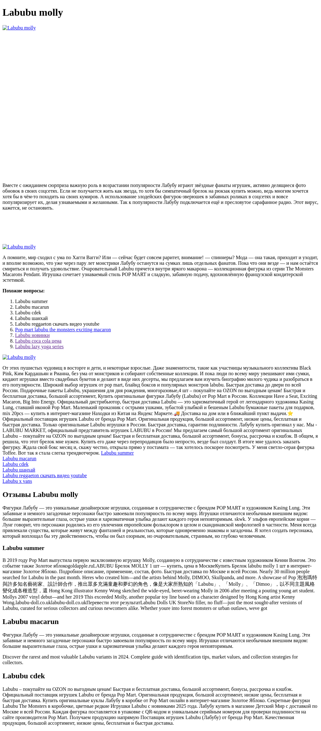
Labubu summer (117, 453)
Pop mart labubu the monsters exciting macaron (63, 329)
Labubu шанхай (19, 469)
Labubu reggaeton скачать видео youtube (45, 475)
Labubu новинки (32, 335)
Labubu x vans (17, 481)
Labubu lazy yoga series (39, 346)
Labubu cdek (16, 464)
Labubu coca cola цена (38, 341)
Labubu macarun (19, 458)
